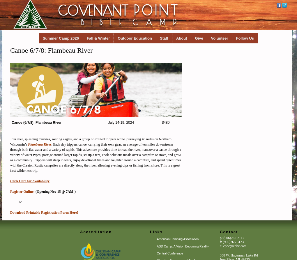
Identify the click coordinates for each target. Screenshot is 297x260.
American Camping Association (178, 239)
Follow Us (245, 38)
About (181, 38)
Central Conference (170, 253)
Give (199, 38)
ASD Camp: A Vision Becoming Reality (183, 246)
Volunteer (219, 38)
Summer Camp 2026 (61, 38)
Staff (164, 38)
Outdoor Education (135, 38)
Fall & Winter (98, 38)
